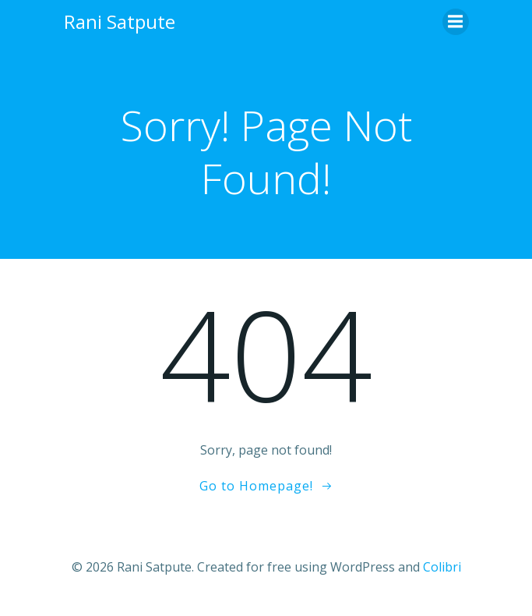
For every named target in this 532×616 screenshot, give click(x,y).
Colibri (442, 566)
